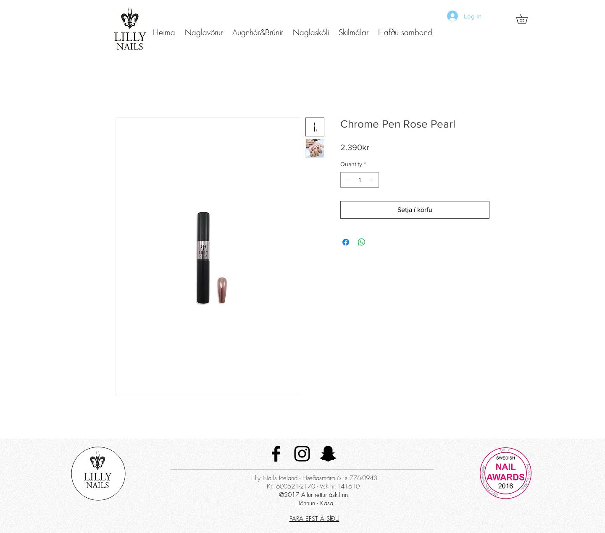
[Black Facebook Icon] (276, 453)
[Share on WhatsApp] (362, 242)
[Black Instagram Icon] (302, 453)
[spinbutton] (359, 179)
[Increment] (372, 179)
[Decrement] (347, 179)
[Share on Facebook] (346, 242)
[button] (203, 32)
